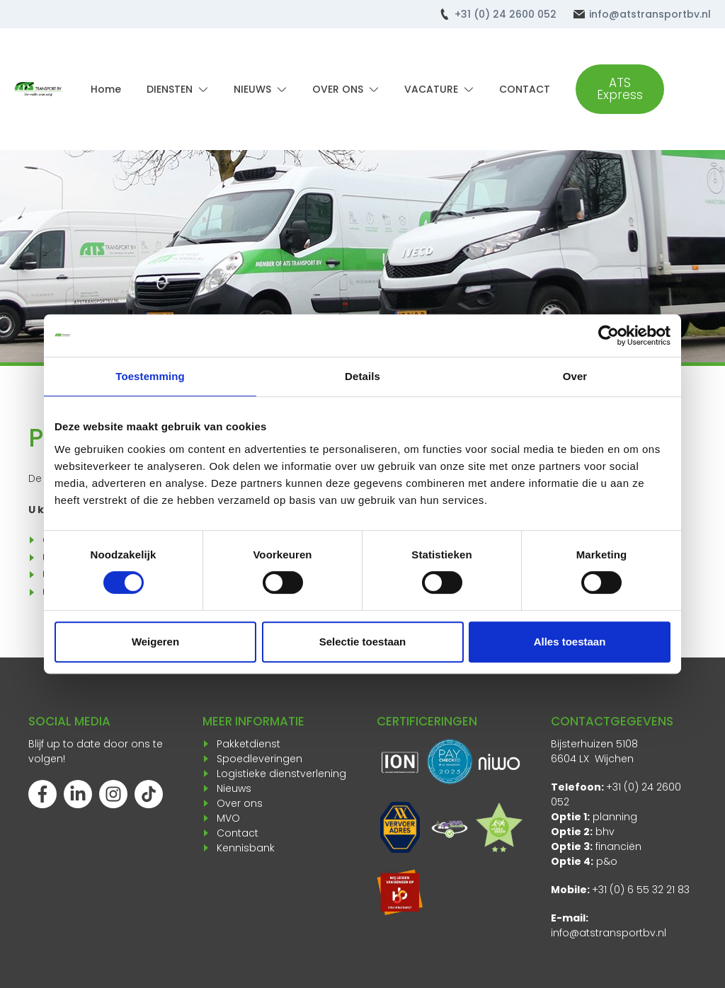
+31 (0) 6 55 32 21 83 (641, 890)
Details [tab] (362, 376)
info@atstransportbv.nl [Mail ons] (650, 14)
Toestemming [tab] (150, 376)
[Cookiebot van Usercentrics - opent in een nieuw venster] (608, 335)
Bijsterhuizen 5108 (594, 744)
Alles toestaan (570, 642)
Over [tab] (575, 376)
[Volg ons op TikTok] (149, 794)
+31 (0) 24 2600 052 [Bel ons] (505, 14)
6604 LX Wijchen (592, 759)
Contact (237, 833)
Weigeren (155, 642)
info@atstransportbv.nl (608, 933)
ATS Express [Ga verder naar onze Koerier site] (620, 88)
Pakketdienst (248, 744)
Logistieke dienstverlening (281, 773)
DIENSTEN (170, 89)
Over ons (240, 803)
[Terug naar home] (38, 89)
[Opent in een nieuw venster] (400, 892)
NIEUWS (252, 89)
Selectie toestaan (362, 642)
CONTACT (524, 89)
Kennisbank (246, 848)
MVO (228, 818)
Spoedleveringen (259, 759)
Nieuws (234, 788)
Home (106, 89)
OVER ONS (337, 89)
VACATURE (431, 89)
